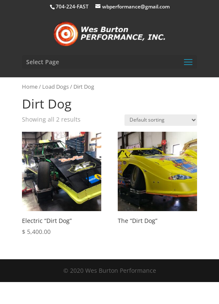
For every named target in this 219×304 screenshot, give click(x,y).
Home (30, 86)
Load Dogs (55, 86)
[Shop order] (160, 120)
